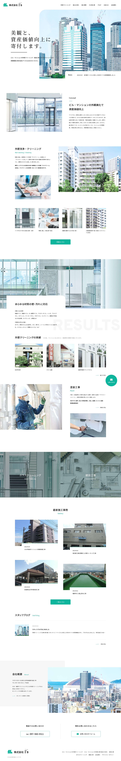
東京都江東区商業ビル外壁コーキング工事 (84, 553)
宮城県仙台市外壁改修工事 (31, 590)
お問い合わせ (111, 380)
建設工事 (91, 755)
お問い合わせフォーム (86, 734)
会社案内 (113, 5)
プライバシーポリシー (108, 755)
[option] (80, 44)
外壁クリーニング (65, 5)
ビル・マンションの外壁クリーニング (72, 752)
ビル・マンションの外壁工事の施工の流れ (95, 752)
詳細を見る (103, 407)
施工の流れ (76, 5)
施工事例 (84, 5)
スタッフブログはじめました (40, 629)
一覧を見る (103, 644)
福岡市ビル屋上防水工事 (79, 593)
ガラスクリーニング (81, 755)
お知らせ (106, 5)
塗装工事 (111, 752)
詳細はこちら (60, 242)
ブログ (99, 5)
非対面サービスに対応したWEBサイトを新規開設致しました (99, 75)
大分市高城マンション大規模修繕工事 (34, 549)
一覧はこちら (60, 602)
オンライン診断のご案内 (23, 696)
